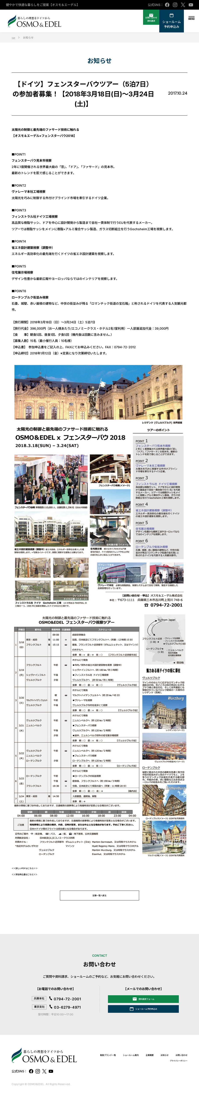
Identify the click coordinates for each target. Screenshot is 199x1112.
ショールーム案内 (155, 1069)
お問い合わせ (145, 1075)
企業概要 (181, 1069)
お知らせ (122, 1075)
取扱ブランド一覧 (124, 1069)
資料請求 (139, 24)
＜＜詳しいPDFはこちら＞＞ (31, 868)
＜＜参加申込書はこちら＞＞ (32, 874)
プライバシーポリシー (174, 1075)
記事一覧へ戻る (99, 898)
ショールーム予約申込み (164, 24)
